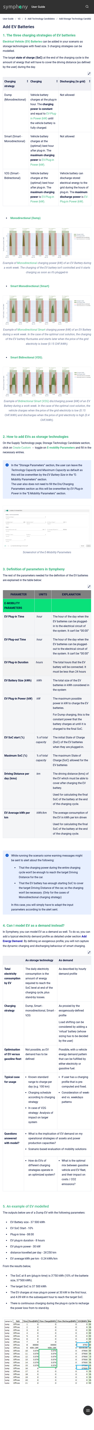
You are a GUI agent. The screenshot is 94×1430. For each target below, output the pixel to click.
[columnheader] (16, 84)
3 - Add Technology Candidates (40, 18)
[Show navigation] (88, 1410)
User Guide (38, 6)
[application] (93, 1429)
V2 (19, 18)
